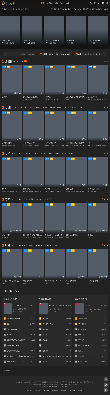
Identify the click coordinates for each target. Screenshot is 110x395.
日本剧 (59, 107)
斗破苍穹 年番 (93, 281)
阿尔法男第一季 (50, 143)
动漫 (67, 3)
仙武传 (4, 97)
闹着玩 (90, 235)
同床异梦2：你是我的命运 (32, 235)
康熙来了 (48, 97)
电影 (56, 3)
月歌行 (90, 143)
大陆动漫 (22, 245)
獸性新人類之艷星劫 (30, 97)
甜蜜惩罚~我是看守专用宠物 (76, 97)
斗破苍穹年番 (71, 281)
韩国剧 (52, 107)
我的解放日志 (6, 143)
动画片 (56, 245)
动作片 (87, 54)
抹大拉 (47, 189)
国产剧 (51, 54)
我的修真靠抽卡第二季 (53, 281)
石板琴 (4, 189)
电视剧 (49, 3)
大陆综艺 (22, 199)
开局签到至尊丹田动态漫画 (11, 281)
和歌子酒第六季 (29, 143)
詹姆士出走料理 (72, 235)
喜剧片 (92, 54)
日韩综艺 (39, 199)
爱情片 (97, 54)
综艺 (61, 3)
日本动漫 (31, 245)
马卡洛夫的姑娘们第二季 (75, 143)
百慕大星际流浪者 (94, 189)
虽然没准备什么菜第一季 (54, 235)
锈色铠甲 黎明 (28, 281)
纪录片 (71, 153)
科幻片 (103, 54)
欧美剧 (67, 54)
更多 (17, 107)
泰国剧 (66, 107)
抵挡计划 (26, 189)
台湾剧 (62, 54)
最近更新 (22, 61)
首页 (42, 3)
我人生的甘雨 (92, 97)
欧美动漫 (39, 245)
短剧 (80, 107)
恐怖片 (50, 153)
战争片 (64, 153)
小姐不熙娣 (6, 235)
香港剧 (56, 54)
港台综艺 (31, 199)
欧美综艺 (48, 199)
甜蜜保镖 (69, 189)
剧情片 (57, 153)
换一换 (105, 61)
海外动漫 (48, 245)
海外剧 (74, 107)
